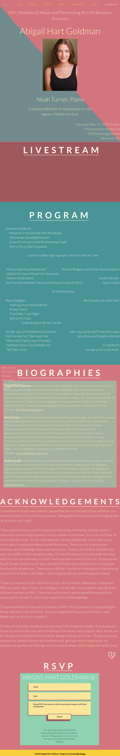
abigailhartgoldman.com (29, 409)
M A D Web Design (77, 754)
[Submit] (59, 717)
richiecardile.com (14, 484)
